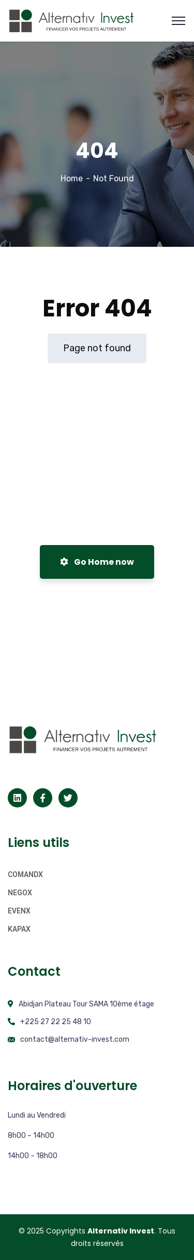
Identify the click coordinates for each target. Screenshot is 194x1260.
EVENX (19, 911)
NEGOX (20, 892)
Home (72, 178)
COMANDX (25, 874)
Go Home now (97, 562)
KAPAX (19, 929)
